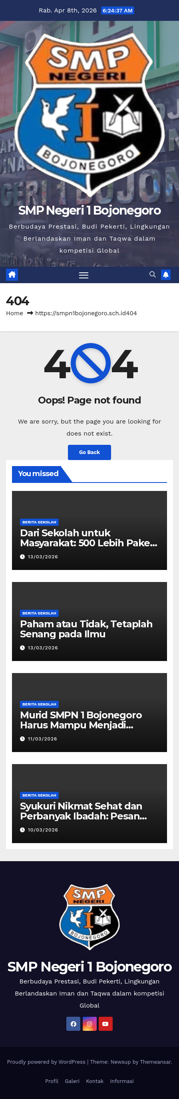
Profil (51, 1081)
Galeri (72, 1081)
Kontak (94, 1081)
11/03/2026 (42, 739)
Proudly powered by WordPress (47, 1062)
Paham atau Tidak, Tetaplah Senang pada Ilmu (86, 629)
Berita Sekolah (39, 522)
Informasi (122, 1081)
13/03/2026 (43, 557)
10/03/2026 (43, 830)
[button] (152, 274)
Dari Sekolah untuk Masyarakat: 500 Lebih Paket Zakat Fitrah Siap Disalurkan (87, 543)
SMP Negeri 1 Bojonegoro (89, 210)
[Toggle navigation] (84, 275)
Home (14, 313)
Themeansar (155, 1062)
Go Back (89, 452)
